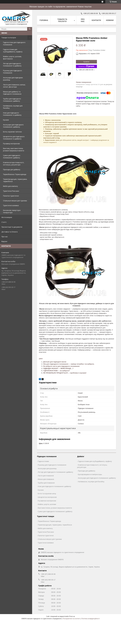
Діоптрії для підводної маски (54, 362)
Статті (3, 222)
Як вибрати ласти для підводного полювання (61, 366)
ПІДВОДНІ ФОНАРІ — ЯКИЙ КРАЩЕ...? (58, 368)
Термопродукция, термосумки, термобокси (15, 180)
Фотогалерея (6, 217)
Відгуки (4, 241)
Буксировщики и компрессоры (90, 474)
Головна (44, 20)
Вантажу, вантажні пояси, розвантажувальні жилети (13, 149)
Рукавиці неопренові (11, 143)
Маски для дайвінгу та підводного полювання (12, 93)
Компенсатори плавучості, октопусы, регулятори (13, 163)
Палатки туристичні (11, 196)
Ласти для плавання (46, 475)
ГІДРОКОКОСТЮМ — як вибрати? (56, 371)
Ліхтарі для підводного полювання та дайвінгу (12, 64)
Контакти (96, 20)
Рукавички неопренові (47, 501)
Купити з (86, 66)
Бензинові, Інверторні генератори (11, 211)
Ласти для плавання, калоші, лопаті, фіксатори (14, 86)
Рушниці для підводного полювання (12, 71)
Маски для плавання (46, 479)
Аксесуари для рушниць (47, 468)
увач (41, 358)
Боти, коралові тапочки (12, 132)
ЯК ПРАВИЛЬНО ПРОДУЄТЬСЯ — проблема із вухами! (64, 373)
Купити (86, 62)
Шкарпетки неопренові (47, 497)
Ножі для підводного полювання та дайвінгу (12, 114)
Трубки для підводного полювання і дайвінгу (12, 100)
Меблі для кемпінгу (10, 186)
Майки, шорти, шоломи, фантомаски (12, 57)
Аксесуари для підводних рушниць (13, 78)
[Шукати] (29, 29)
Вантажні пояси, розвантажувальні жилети (55, 508)
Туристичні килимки (11, 205)
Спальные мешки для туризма (15, 201)
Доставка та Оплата (9, 232)
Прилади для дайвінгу (11, 169)
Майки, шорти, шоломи (47, 504)
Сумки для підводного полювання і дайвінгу (11, 156)
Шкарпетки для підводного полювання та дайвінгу (14, 137)
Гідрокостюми (43, 461)
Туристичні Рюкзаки (11, 191)
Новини (110, 20)
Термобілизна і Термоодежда (14, 174)
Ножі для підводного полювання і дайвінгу (54, 486)
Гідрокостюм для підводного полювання (14, 43)
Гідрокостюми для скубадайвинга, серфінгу (12, 50)
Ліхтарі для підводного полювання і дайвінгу (55, 472)
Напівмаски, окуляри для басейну (12, 107)
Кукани (6, 120)
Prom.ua (72, 616)
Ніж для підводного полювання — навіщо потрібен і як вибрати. (68, 364)
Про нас (4, 236)
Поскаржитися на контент (71, 619)
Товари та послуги (8, 37)
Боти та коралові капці (47, 493)
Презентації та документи (11, 227)
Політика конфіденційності (90, 619)
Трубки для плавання (46, 483)
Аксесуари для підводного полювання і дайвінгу (13, 126)
